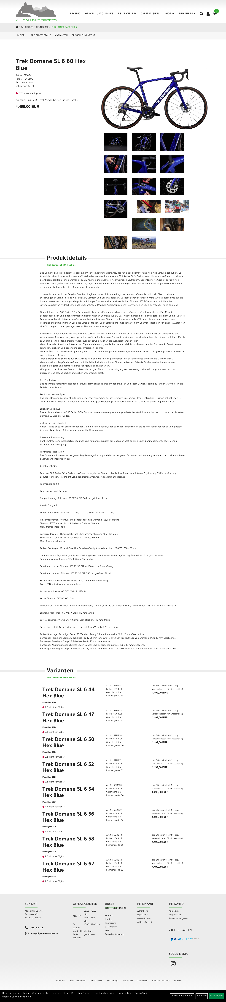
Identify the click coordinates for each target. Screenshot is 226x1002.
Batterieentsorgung (114, 934)
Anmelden (174, 911)
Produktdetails (41, 35)
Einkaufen (187, 14)
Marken (178, 981)
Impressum (110, 923)
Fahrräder (27, 27)
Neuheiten (142, 981)
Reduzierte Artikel (161, 981)
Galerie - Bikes (150, 14)
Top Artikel (142, 915)
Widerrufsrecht (144, 922)
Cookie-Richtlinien (21, 997)
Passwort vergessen (178, 919)
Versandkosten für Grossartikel (61, 100)
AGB (107, 931)
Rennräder (42, 27)
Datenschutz (111, 927)
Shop (169, 14)
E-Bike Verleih (127, 14)
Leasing (75, 14)
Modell (22, 35)
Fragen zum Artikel (84, 35)
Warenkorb (142, 911)
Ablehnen (201, 996)
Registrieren (175, 915)
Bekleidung (112, 981)
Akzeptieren (216, 996)
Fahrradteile (96, 981)
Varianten (61, 35)
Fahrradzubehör (78, 981)
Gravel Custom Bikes (99, 14)
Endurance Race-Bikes (64, 27)
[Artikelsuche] (201, 15)
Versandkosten (144, 919)
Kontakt (109, 916)
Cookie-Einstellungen (182, 996)
